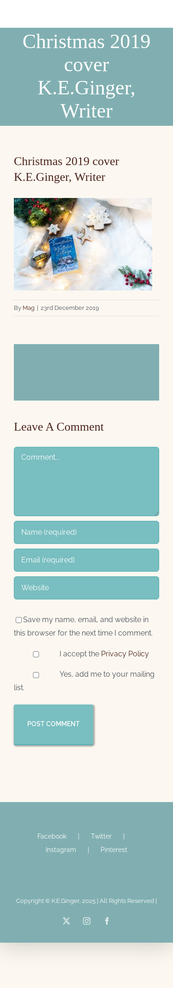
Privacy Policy (125, 653)
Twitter (101, 836)
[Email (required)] (86, 560)
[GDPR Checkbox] (36, 654)
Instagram (61, 849)
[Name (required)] (86, 532)
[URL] (86, 587)
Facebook (51, 836)
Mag (29, 307)
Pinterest (114, 849)
